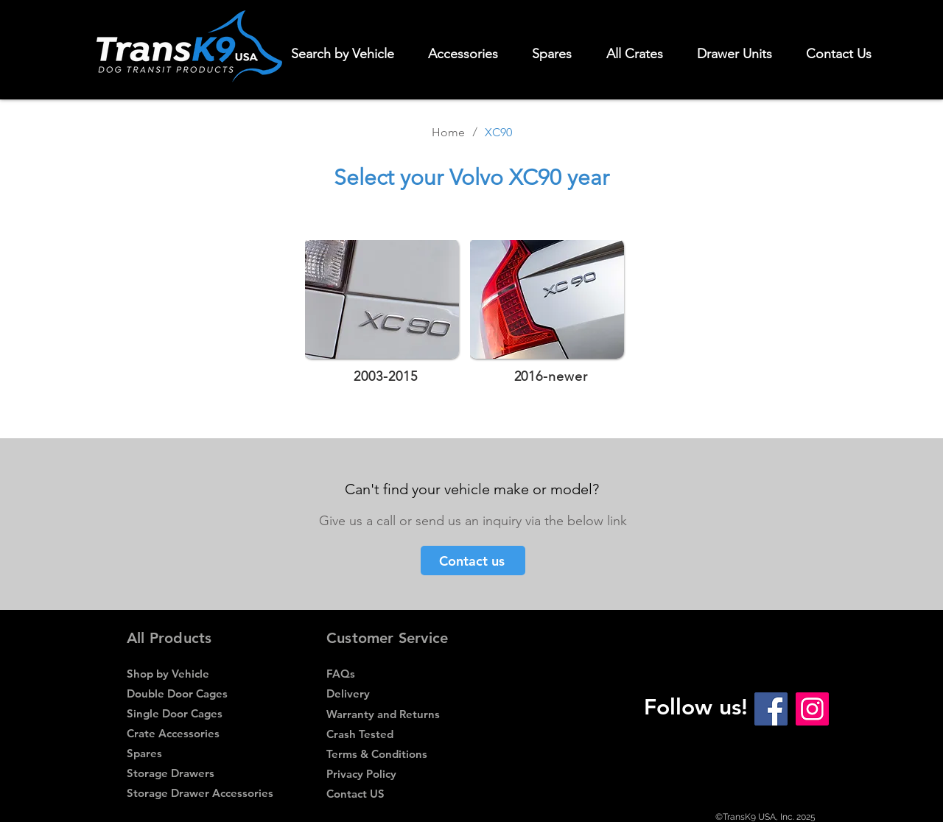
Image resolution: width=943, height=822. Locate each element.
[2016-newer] (552, 376)
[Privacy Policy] (399, 774)
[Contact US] (399, 794)
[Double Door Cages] (199, 693)
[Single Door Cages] (199, 713)
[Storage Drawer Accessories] (200, 793)
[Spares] (197, 753)
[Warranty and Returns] (399, 714)
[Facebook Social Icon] (771, 709)
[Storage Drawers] (199, 773)
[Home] (448, 132)
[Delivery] (399, 693)
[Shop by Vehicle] (199, 674)
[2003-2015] (387, 376)
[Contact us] (473, 560)
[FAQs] (399, 674)
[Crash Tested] (399, 734)
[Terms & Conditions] (397, 754)
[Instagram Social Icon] (812, 709)
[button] (470, 53)
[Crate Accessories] (199, 733)
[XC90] (498, 132)
